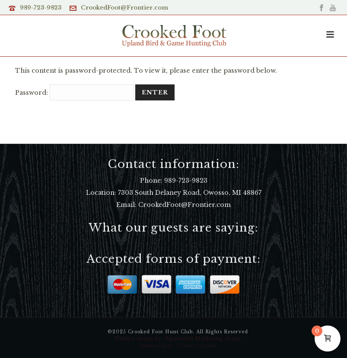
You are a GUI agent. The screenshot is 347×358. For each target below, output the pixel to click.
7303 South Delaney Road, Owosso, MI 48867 (189, 193)
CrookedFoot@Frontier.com (124, 7)
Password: (74, 93)
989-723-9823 (40, 7)
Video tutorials (197, 345)
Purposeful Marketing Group (203, 339)
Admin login (156, 345)
